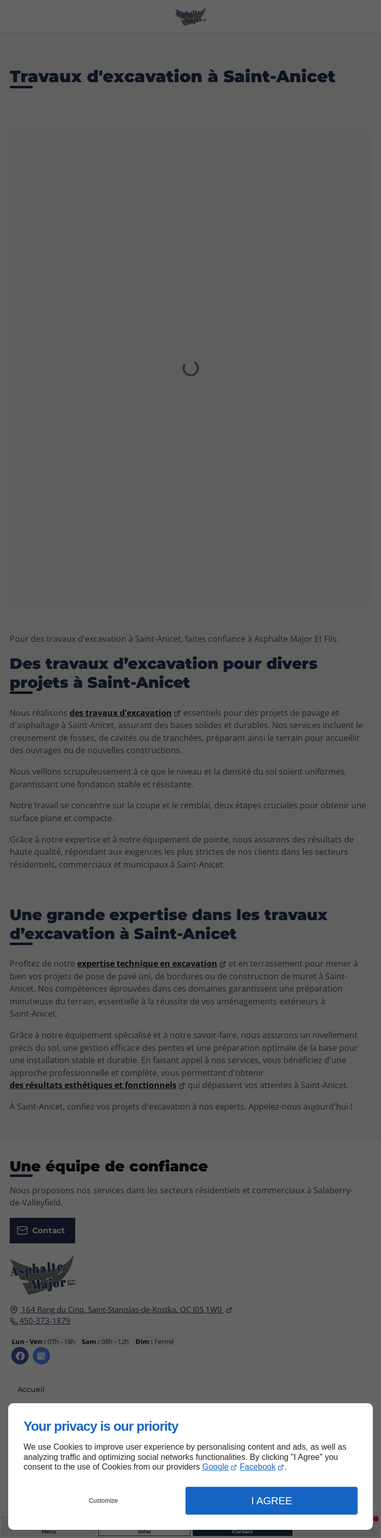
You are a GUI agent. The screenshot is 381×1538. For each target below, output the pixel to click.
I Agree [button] (271, 1500)
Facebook (258, 1466)
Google (216, 1466)
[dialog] (190, 1466)
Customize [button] (103, 1500)
